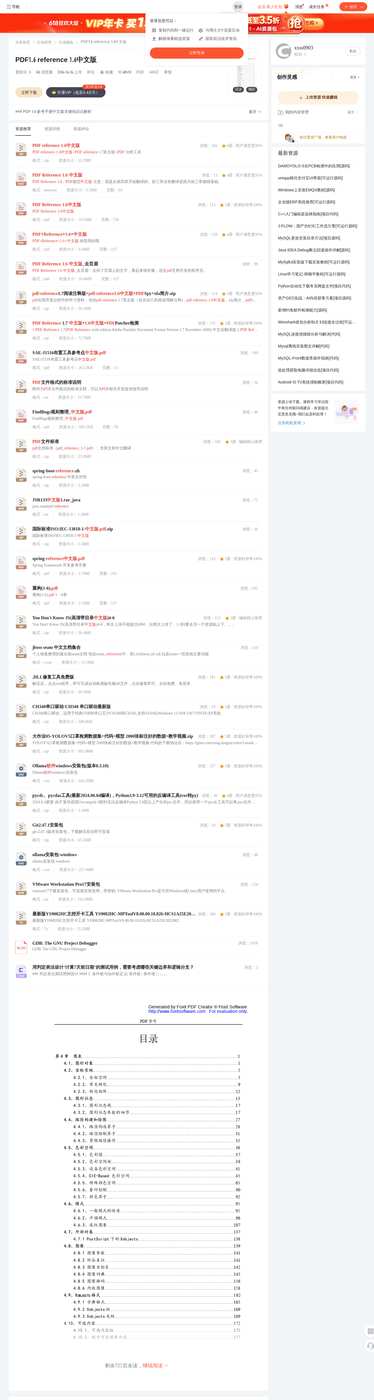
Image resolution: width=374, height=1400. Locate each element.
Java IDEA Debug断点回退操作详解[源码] (314, 251)
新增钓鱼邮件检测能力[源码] (302, 311)
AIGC (154, 73)
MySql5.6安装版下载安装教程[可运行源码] (314, 263)
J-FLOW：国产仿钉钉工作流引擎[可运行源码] (317, 226)
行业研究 (44, 43)
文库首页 (22, 43)
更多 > (354, 77)
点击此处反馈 (291, 423)
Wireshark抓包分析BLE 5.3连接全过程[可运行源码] (318, 323)
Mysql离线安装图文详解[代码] (303, 347)
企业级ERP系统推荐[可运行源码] (306, 202)
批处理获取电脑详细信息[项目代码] (308, 371)
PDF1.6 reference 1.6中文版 (56, 60)
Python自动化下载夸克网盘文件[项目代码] (314, 287)
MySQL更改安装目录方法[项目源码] (309, 239)
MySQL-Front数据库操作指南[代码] (308, 359)
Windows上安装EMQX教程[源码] (306, 190)
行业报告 (66, 43)
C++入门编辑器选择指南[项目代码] (308, 214)
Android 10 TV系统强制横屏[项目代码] (310, 383)
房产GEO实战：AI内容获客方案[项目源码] (314, 299)
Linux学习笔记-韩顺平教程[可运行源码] (312, 275)
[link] (22, 43)
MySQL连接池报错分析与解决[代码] (309, 335)
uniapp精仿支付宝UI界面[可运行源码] (310, 178)
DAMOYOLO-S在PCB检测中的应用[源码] (314, 166)
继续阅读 (156, 1365)
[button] (255, 112)
